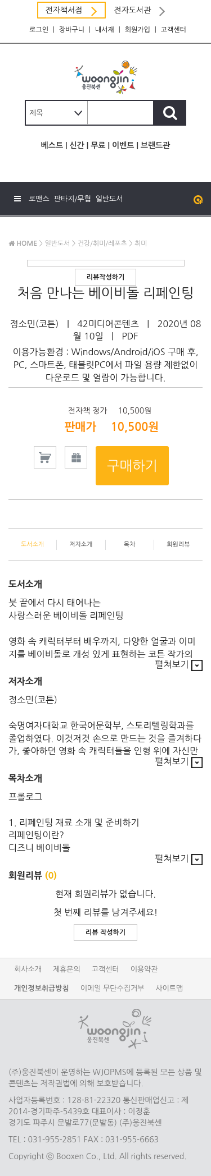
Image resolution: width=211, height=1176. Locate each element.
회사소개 (28, 969)
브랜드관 (155, 145)
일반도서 (109, 199)
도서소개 (32, 544)
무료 (98, 145)
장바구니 (71, 29)
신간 (76, 145)
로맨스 (39, 199)
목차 (130, 544)
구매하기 (132, 465)
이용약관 (144, 969)
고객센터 (173, 29)
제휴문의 (66, 969)
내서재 (104, 29)
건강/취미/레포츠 (102, 243)
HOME (22, 243)
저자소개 (80, 544)
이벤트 (123, 145)
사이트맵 (169, 988)
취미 (140, 243)
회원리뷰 (178, 544)
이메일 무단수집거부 (112, 988)
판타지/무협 (72, 199)
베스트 (52, 145)
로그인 (38, 29)
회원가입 (137, 29)
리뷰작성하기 (106, 277)
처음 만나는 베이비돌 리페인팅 (105, 293)
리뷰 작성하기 (105, 932)
